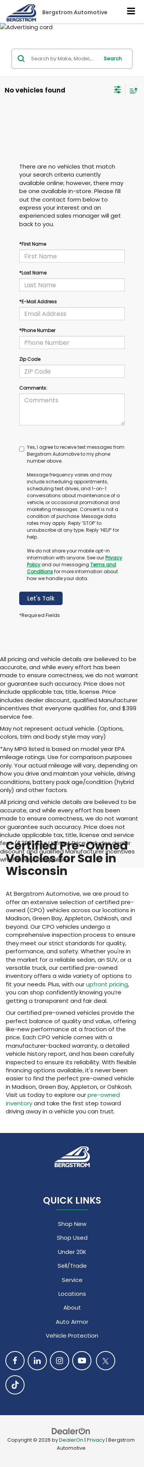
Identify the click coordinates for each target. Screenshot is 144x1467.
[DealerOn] (71, 1431)
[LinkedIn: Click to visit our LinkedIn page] (37, 1360)
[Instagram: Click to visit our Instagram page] (59, 1360)
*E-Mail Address (38, 301)
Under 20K (72, 1252)
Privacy (96, 1440)
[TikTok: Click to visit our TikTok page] (15, 1384)
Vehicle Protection (72, 1335)
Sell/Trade (72, 1266)
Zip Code (29, 359)
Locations (72, 1294)
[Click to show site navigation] (131, 11)
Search (113, 58)
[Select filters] (117, 90)
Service (72, 1280)
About (72, 1307)
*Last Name (32, 273)
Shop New (72, 1224)
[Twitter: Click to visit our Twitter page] (105, 1360)
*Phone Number (37, 330)
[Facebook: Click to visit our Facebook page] (15, 1360)
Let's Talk (41, 598)
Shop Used (72, 1238)
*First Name (32, 244)
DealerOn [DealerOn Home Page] (71, 1440)
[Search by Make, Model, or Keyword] (63, 59)
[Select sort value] (132, 90)
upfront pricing (107, 984)
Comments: (33, 388)
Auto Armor (72, 1322)
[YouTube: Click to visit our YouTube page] (82, 1360)
